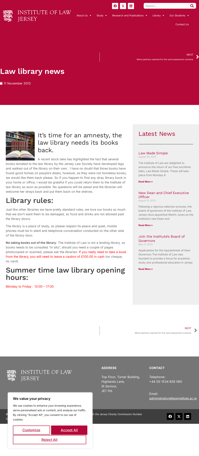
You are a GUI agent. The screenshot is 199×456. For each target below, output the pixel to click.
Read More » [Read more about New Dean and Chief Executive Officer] (145, 225)
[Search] (192, 6)
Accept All (50, 440)
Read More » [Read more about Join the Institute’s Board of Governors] (145, 269)
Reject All (69, 430)
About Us (84, 15)
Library (158, 15)
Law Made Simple (153, 153)
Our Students (179, 15)
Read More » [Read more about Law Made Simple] (145, 181)
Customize (31, 430)
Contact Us (182, 24)
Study (102, 15)
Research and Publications (129, 15)
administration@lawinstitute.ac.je (173, 398)
